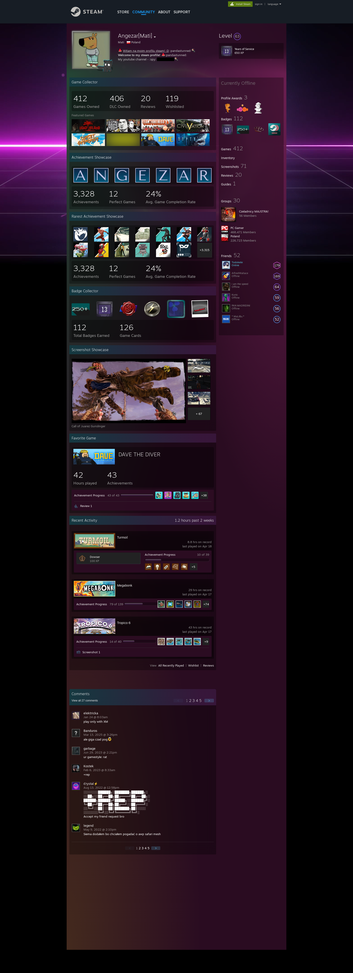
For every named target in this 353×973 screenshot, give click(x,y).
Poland (235, 236)
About (164, 12)
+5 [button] (193, 567)
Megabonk (124, 585)
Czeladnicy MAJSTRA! (254, 211)
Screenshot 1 (91, 652)
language (273, 4)
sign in (258, 4)
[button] (251, 35)
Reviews (208, 665)
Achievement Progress (89, 495)
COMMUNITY (143, 12)
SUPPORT (182, 12)
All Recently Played (171, 665)
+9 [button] (206, 641)
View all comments (85, 700)
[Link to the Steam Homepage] (90, 15)
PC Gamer (237, 228)
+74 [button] (206, 604)
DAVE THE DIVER (139, 454)
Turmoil (122, 537)
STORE (123, 12)
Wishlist (193, 665)
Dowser (95, 557)
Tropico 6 (124, 623)
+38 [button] (204, 495)
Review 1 (86, 506)
